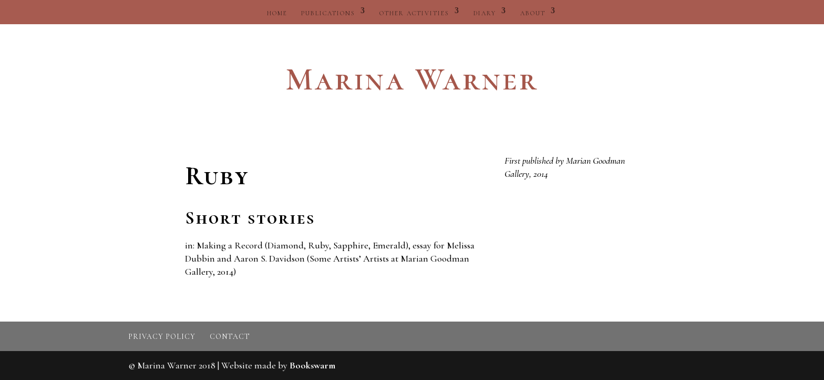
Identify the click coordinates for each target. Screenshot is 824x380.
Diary (484, 13)
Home (277, 13)
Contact (230, 336)
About (532, 13)
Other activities (414, 13)
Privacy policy (161, 336)
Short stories (250, 218)
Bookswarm (312, 365)
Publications (328, 13)
